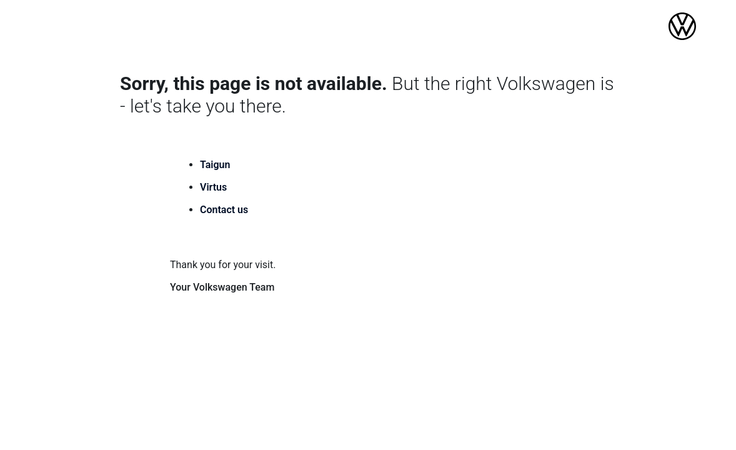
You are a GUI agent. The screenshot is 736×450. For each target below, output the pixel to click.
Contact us (224, 210)
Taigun (215, 165)
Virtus (213, 187)
